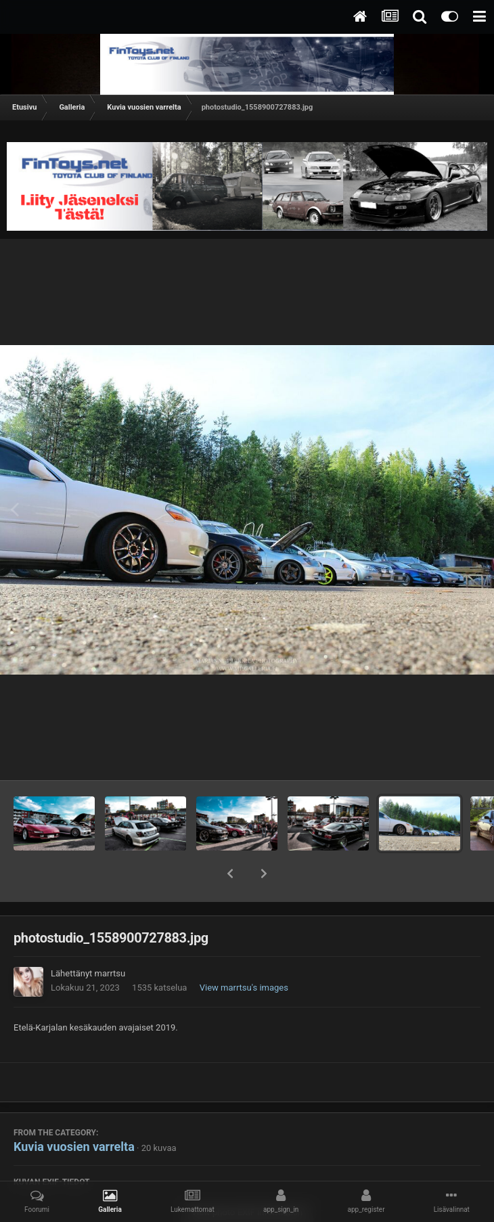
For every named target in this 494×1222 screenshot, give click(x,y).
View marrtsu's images (244, 987)
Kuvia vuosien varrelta (74, 1146)
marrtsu (110, 973)
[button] (230, 873)
